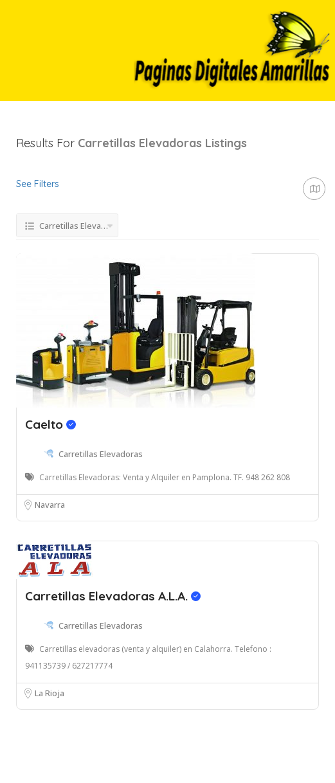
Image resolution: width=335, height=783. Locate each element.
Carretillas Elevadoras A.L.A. (113, 596)
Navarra (50, 504)
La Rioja (49, 693)
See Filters (37, 184)
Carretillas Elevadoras (101, 454)
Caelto (50, 424)
